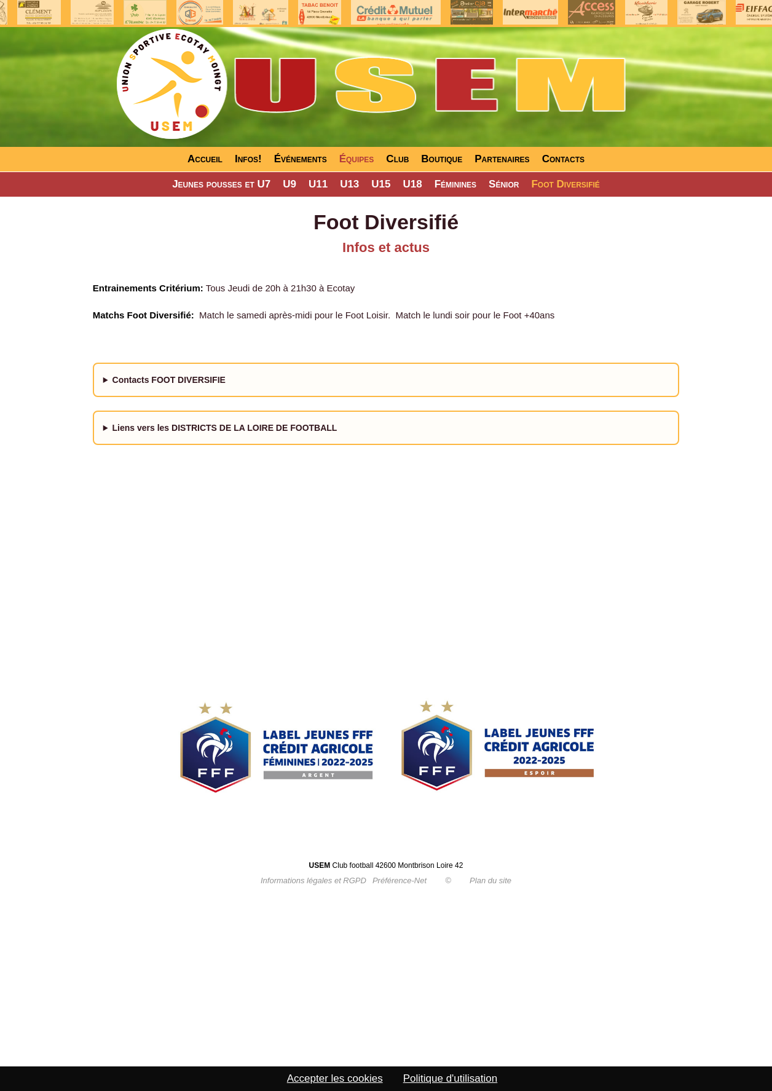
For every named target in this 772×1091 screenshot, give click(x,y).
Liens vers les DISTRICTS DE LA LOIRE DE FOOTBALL (224, 428)
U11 (318, 184)
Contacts (563, 159)
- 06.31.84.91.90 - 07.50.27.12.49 (386, 385)
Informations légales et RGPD (313, 880)
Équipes (356, 159)
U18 (412, 184)
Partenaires (502, 159)
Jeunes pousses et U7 (221, 184)
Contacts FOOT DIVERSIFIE (169, 380)
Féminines (455, 184)
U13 (349, 184)
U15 (380, 184)
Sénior (504, 184)
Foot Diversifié (565, 184)
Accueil (205, 159)
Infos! (248, 159)
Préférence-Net (399, 880)
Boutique (441, 159)
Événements (300, 159)
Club (397, 159)
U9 (289, 184)
